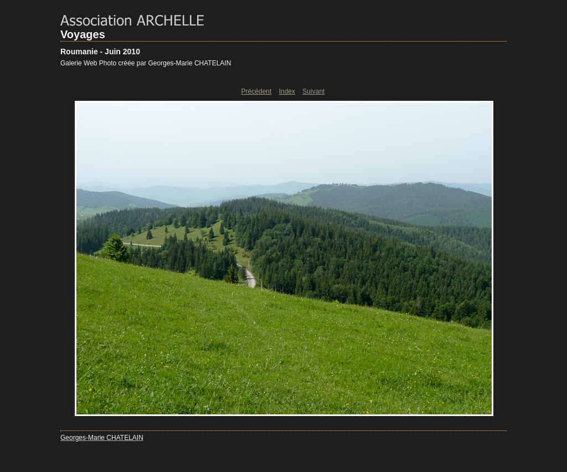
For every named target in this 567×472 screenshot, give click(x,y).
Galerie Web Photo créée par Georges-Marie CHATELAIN (145, 63)
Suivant (313, 91)
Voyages (82, 34)
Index (287, 91)
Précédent (256, 91)
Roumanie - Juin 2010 (100, 51)
